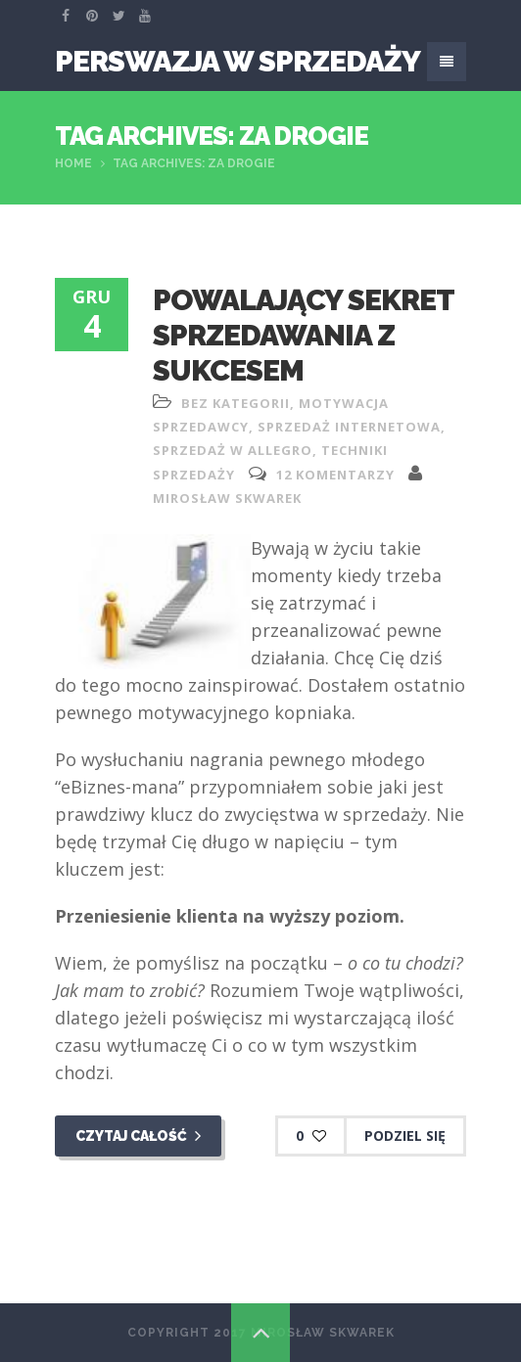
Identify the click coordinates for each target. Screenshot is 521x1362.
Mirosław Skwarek (227, 498)
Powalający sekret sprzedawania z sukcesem (303, 335)
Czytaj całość (138, 1136)
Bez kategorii (235, 403)
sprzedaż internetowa (349, 426)
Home (73, 163)
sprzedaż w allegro (232, 450)
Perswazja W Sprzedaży (237, 61)
